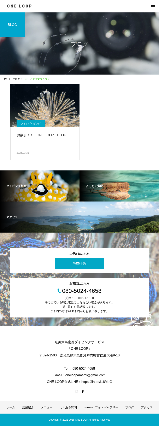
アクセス (147, 407)
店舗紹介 (28, 407)
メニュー (46, 407)
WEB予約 (79, 263)
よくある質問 (68, 407)
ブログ (129, 407)
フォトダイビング (31, 123)
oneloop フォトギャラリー (101, 407)
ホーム (10, 407)
